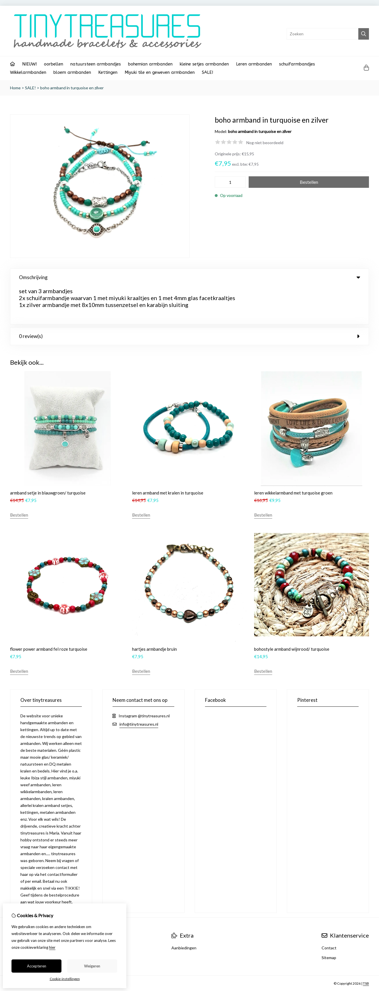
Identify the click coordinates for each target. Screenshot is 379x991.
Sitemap (329, 919)
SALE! (207, 72)
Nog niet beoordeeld (264, 142)
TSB (366, 945)
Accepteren (36, 966)
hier (52, 947)
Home (15, 87)
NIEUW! (29, 64)
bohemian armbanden (150, 64)
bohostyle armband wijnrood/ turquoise (291, 610)
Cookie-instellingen (65, 979)
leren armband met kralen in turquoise (167, 454)
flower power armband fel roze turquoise (48, 610)
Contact (329, 909)
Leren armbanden (254, 64)
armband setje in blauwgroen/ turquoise (48, 454)
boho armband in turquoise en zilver (72, 87)
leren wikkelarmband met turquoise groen (293, 454)
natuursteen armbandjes (95, 64)
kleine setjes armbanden (204, 64)
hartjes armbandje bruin (154, 610)
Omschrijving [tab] (189, 277)
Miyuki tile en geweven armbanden (160, 72)
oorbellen (53, 64)
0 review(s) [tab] (189, 298)
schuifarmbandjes (297, 64)
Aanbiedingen (183, 909)
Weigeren (92, 966)
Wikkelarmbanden (28, 72)
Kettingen (107, 72)
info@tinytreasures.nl (138, 685)
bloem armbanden (72, 72)
